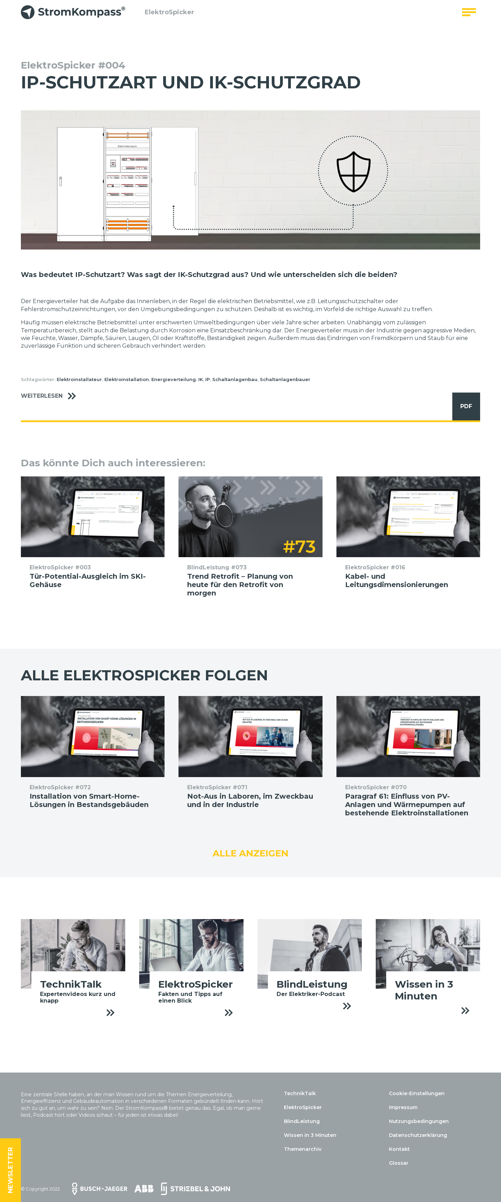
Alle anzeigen (250, 853)
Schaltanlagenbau (234, 379)
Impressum (403, 1107)
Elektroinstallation (126, 379)
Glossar (398, 1163)
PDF (462, 406)
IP (207, 379)
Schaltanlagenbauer (285, 379)
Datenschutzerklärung (418, 1135)
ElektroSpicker (165, 15)
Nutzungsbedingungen (419, 1121)
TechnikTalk (300, 1093)
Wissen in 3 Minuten (310, 1135)
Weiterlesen (52, 396)
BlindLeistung (302, 1121)
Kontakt (399, 1149)
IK (200, 379)
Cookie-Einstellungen (417, 1093)
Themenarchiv (302, 1149)
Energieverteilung (173, 379)
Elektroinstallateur (79, 379)
